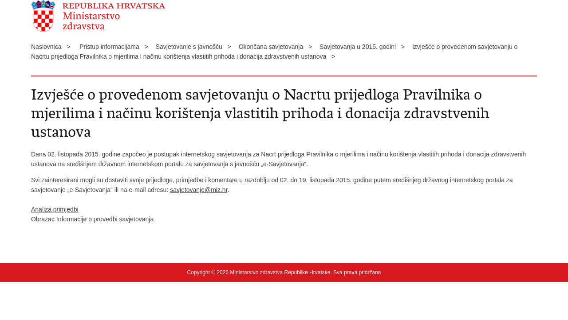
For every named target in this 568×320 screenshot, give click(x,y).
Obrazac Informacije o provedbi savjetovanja (92, 219)
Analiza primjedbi (55, 209)
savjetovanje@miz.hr (198, 189)
